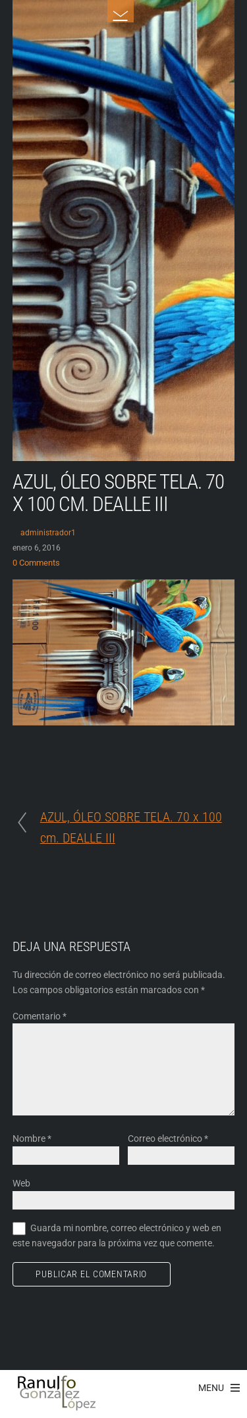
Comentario (40, 1016)
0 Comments (36, 563)
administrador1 (48, 532)
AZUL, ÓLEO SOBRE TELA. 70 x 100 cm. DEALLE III (118, 493)
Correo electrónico (168, 1138)
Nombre (32, 1138)
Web (21, 1183)
